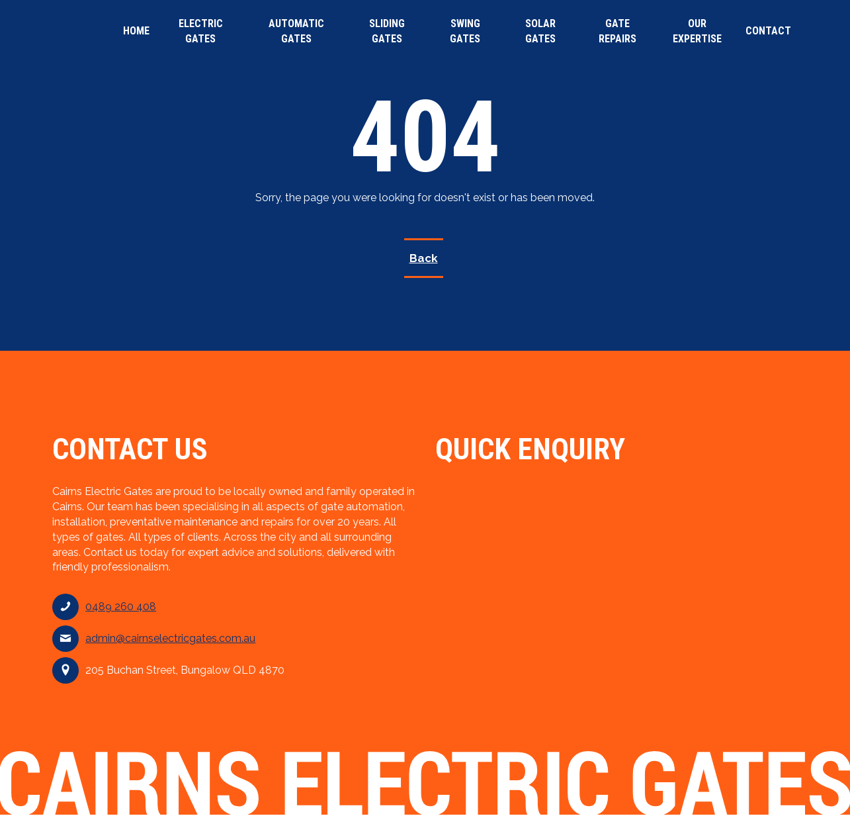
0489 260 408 (120, 606)
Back (423, 258)
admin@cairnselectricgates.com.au (170, 638)
